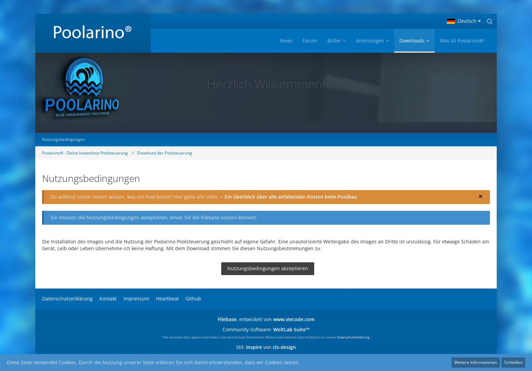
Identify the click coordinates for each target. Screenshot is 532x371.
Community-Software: (266, 329)
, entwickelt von (266, 319)
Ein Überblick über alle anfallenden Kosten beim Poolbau (291, 196)
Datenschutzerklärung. (353, 337)
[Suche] (489, 21)
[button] (463, 21)
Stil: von (266, 347)
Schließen (513, 362)
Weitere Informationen (475, 362)
